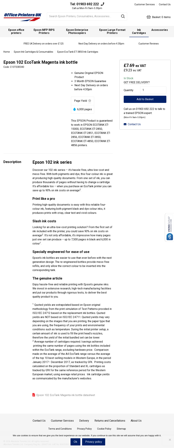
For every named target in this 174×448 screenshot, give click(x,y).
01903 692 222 (87, 4)
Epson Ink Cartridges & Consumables (33, 51)
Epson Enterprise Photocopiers (77, 31)
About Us (136, 420)
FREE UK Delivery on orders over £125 (44, 43)
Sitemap (121, 428)
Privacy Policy (84, 428)
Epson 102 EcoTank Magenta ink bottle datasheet (65, 395)
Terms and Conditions (60, 428)
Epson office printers (16, 31)
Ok (75, 441)
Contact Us (165, 4)
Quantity (128, 90)
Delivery (84, 420)
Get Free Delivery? (137, 82)
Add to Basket (145, 99)
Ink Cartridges (139, 31)
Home (6, 51)
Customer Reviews (148, 43)
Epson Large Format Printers (112, 31)
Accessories (159, 30)
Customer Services (144, 4)
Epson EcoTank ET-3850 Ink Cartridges (77, 51)
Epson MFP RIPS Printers (44, 31)
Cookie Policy (104, 428)
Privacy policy (93, 441)
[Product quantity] (153, 90)
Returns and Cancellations (109, 420)
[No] (169, 439)
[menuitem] (16, 31)
